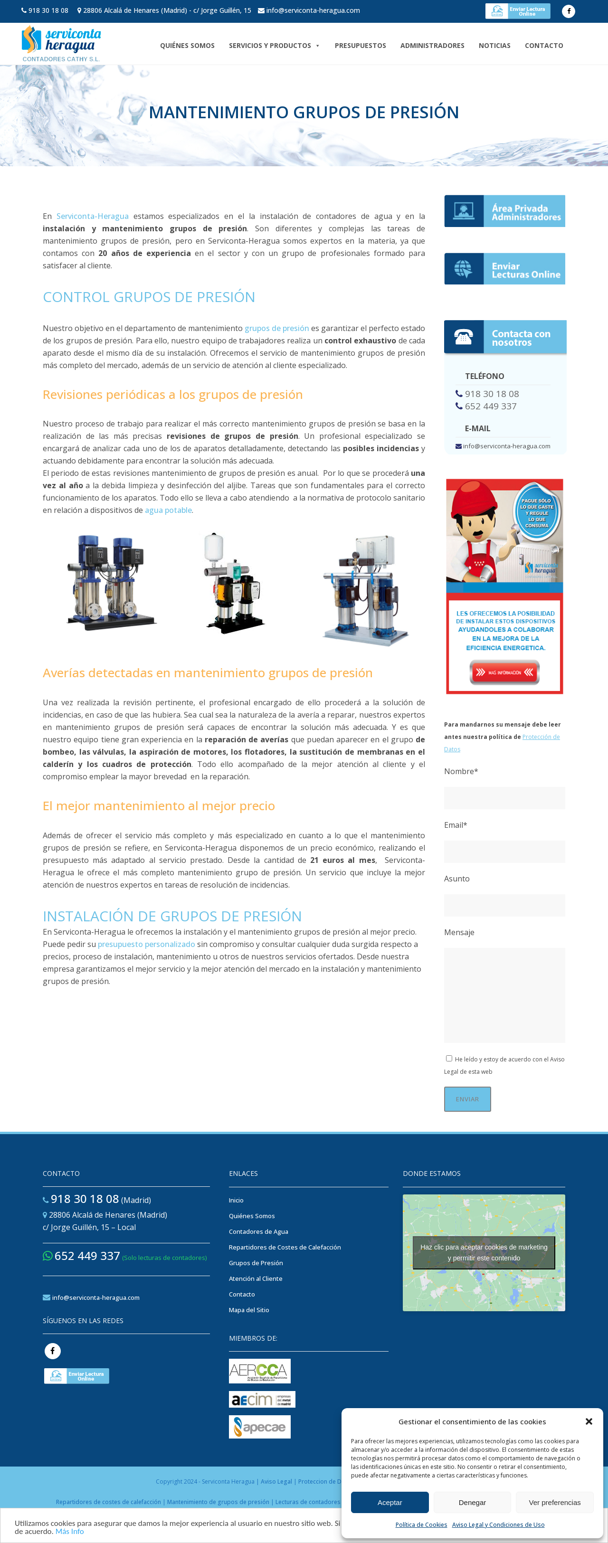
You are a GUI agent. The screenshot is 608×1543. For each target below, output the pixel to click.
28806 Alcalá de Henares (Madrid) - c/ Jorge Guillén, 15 (167, 10)
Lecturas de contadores (308, 1502)
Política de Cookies (421, 1525)
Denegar (472, 1502)
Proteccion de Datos (326, 1481)
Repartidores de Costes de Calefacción (285, 1247)
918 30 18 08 (48, 10)
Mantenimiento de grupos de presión (218, 1502)
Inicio (236, 1200)
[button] (589, 1421)
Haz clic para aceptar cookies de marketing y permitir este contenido (484, 1252)
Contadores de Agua (258, 1231)
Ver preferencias (555, 1502)
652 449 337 (491, 406)
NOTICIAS (495, 45)
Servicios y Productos (275, 45)
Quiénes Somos (187, 45)
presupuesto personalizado (146, 944)
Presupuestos (360, 45)
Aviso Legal (276, 1481)
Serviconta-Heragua (93, 216)
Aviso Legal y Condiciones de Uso (498, 1525)
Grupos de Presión (256, 1263)
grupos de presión (277, 328)
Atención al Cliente (256, 1278)
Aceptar (390, 1502)
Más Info (70, 1532)
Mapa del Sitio (249, 1310)
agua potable (168, 510)
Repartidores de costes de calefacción (109, 1502)
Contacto (544, 45)
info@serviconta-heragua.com (313, 10)
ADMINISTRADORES (432, 45)
